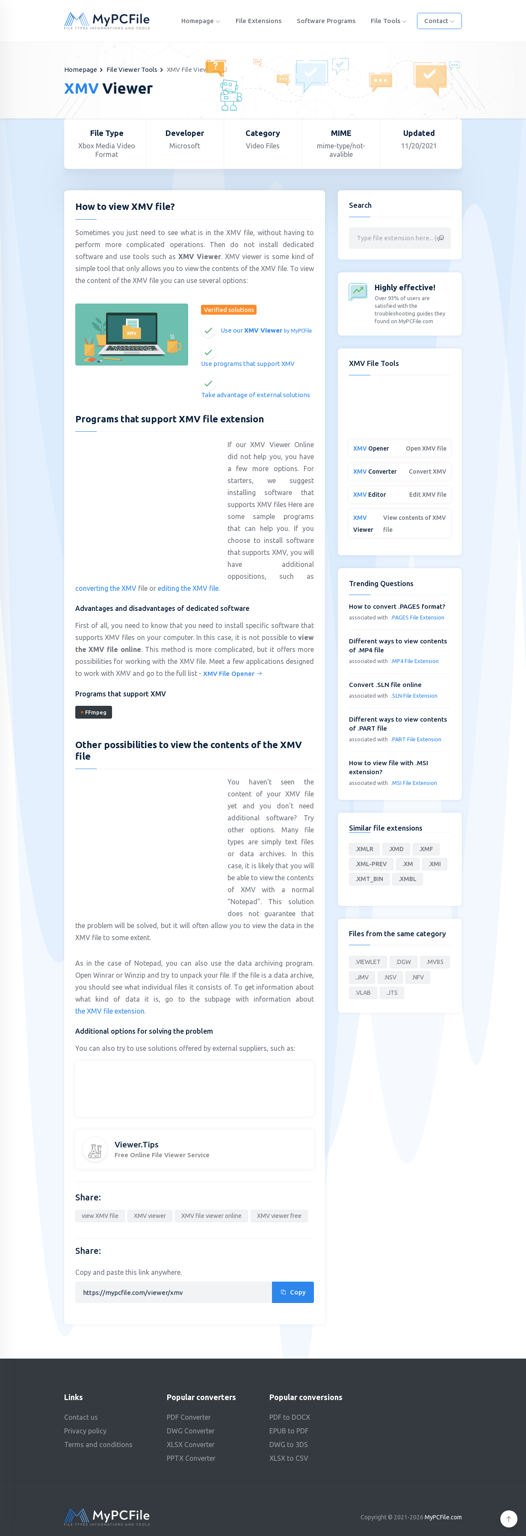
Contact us (81, 1417)
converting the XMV (105, 588)
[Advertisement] (147, 500)
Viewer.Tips (137, 1144)
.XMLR (364, 849)
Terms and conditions (98, 1444)
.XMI (434, 864)
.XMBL (408, 879)
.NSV (390, 977)
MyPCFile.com (443, 1517)
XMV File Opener (233, 673)
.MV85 (434, 961)
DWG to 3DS (288, 1444)
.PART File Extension (416, 739)
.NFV (418, 977)
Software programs (326, 20)
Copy (293, 1292)
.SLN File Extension (414, 696)
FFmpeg (93, 712)
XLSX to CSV (288, 1458)
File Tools (389, 20)
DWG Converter (191, 1431)
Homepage (200, 20)
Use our (266, 330)
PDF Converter (189, 1417)
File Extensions (258, 20)
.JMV (362, 977)
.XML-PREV (371, 864)
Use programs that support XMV (248, 363)
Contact (439, 20)
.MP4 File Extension (415, 661)
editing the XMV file (188, 588)
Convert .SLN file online (385, 684)
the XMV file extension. (110, 1011)
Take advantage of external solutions (255, 394)
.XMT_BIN (369, 879)
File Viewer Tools (131, 69)
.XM (407, 864)
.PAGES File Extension (417, 617)
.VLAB (363, 992)
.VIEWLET (368, 961)
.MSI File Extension (414, 783)
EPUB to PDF (288, 1431)
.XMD (396, 849)
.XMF (426, 849)
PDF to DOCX (289, 1417)
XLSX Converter (191, 1444)
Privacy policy (85, 1431)
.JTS (392, 992)
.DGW (403, 961)
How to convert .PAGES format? (397, 606)
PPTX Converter (191, 1458)
